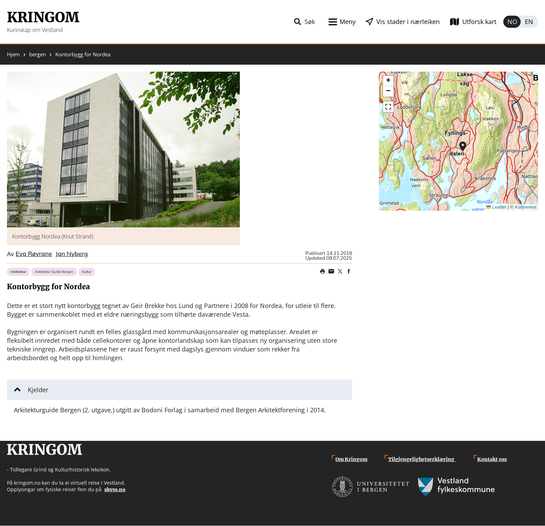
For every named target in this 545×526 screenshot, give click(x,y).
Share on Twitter (339, 271)
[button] (123, 149)
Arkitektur (18, 271)
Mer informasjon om (462, 146)
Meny (348, 21)
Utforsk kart (479, 21)
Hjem (13, 54)
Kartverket (525, 207)
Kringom (43, 17)
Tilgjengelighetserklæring (422, 459)
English (529, 22)
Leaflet (496, 207)
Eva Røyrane (34, 254)
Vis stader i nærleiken (408, 21)
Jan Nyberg (72, 254)
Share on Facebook (348, 271)
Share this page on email (331, 271)
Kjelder (38, 390)
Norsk (512, 22)
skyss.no (114, 489)
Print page (322, 271)
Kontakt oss (492, 459)
